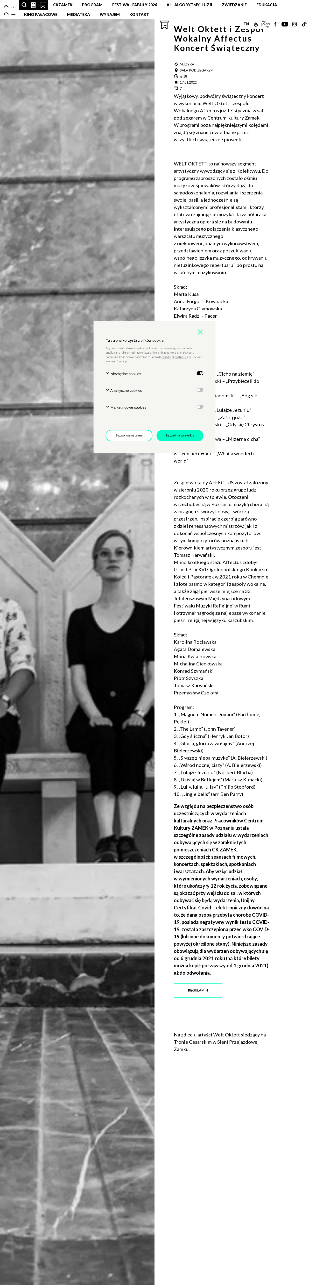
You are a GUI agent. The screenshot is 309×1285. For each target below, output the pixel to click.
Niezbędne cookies (123, 373)
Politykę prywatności (174, 356)
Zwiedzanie (234, 4)
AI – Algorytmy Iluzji (189, 4)
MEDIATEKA (78, 14)
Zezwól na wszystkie (180, 435)
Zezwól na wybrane (129, 435)
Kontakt (139, 14)
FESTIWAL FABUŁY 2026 (134, 4)
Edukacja (266, 4)
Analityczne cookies (124, 390)
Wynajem (110, 14)
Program (92, 4)
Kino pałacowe (40, 14)
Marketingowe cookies (126, 407)
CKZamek (62, 4)
